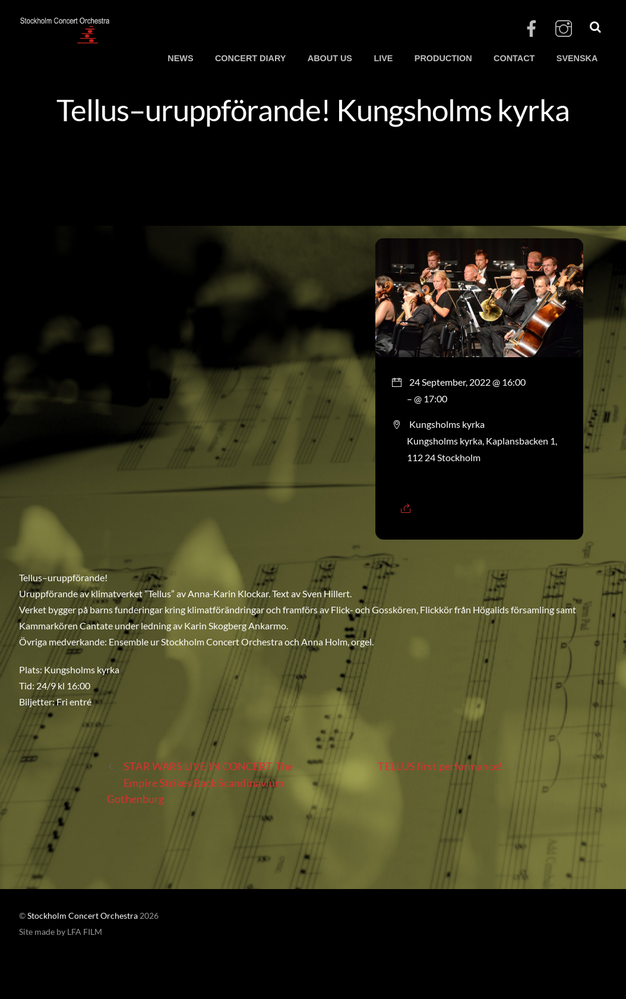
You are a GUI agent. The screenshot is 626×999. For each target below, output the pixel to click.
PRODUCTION (443, 58)
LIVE (383, 58)
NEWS (180, 58)
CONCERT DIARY (250, 58)
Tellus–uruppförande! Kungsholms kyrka (312, 109)
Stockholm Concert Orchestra (82, 916)
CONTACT (514, 58)
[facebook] (531, 29)
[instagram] (563, 29)
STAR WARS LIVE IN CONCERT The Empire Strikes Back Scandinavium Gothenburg (200, 781)
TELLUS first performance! (448, 766)
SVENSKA (577, 58)
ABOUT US (330, 58)
